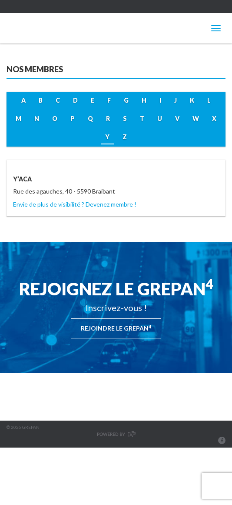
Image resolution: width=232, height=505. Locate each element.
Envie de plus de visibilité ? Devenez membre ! (74, 204)
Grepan (43, 28)
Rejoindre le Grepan (116, 328)
